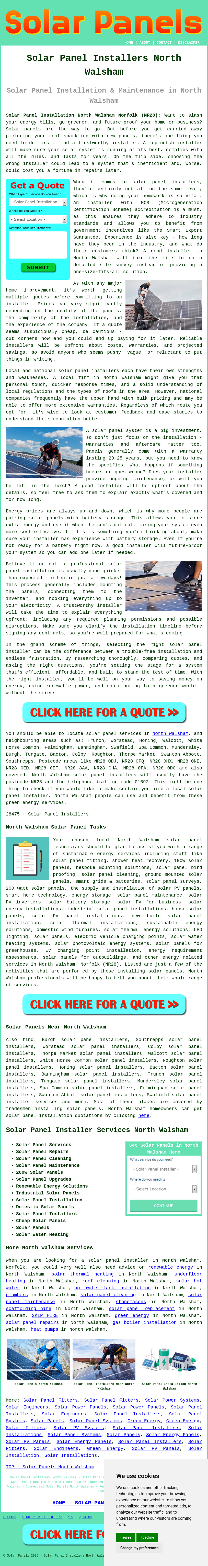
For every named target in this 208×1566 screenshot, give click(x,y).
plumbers (17, 1294)
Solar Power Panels (80, 1407)
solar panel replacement (142, 1308)
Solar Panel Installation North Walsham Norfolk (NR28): (83, 115)
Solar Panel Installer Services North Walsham (97, 1130)
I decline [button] (147, 1537)
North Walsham (170, 733)
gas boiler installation (145, 1322)
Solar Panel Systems (96, 1421)
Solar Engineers (27, 1407)
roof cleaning (100, 1281)
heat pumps (44, 1329)
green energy (132, 1315)
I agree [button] (125, 1537)
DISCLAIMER (189, 43)
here (143, 1115)
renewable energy (170, 1267)
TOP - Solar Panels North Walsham (50, 1467)
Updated (85, 1517)
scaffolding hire (28, 1308)
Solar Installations (70, 1455)
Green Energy (144, 1421)
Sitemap (9, 1517)
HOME (128, 43)
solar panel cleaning (108, 1294)
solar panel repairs (32, 1322)
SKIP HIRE (45, 1315)
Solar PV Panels (28, 1441)
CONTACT (164, 43)
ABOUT (145, 43)
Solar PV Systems (79, 1427)
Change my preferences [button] (139, 1548)
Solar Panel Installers (127, 1414)
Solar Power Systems (172, 1400)
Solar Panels (47, 1421)
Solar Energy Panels (172, 1434)
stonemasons (131, 1301)
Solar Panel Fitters (51, 1400)
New (70, 1517)
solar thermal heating (83, 1274)
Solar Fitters (25, 1427)
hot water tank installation (112, 1288)
